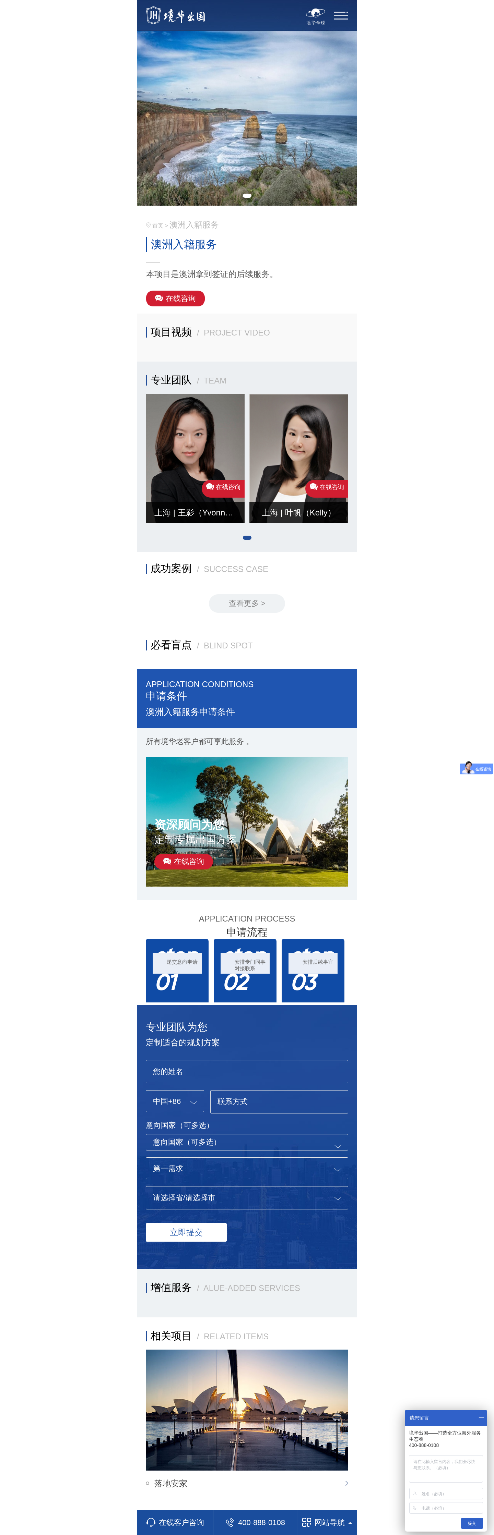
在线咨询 (175, 298)
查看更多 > (247, 603)
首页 (157, 226)
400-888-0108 (255, 1522)
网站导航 (327, 1522)
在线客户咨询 (175, 1522)
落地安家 (170, 1483)
